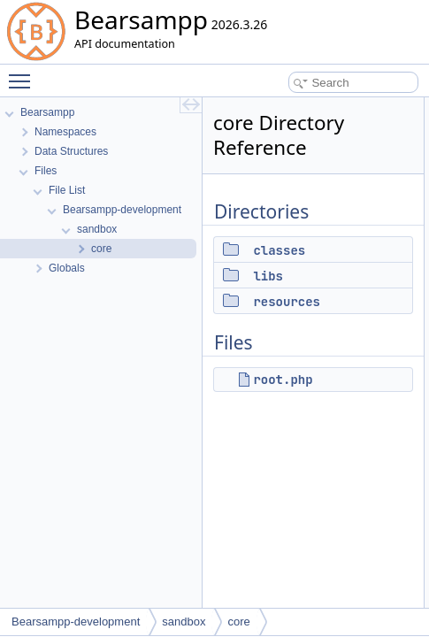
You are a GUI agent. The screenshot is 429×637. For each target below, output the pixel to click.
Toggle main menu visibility (24, 73)
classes (279, 250)
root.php (282, 380)
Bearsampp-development (75, 621)
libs (268, 276)
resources (286, 302)
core (238, 621)
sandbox (183, 621)
